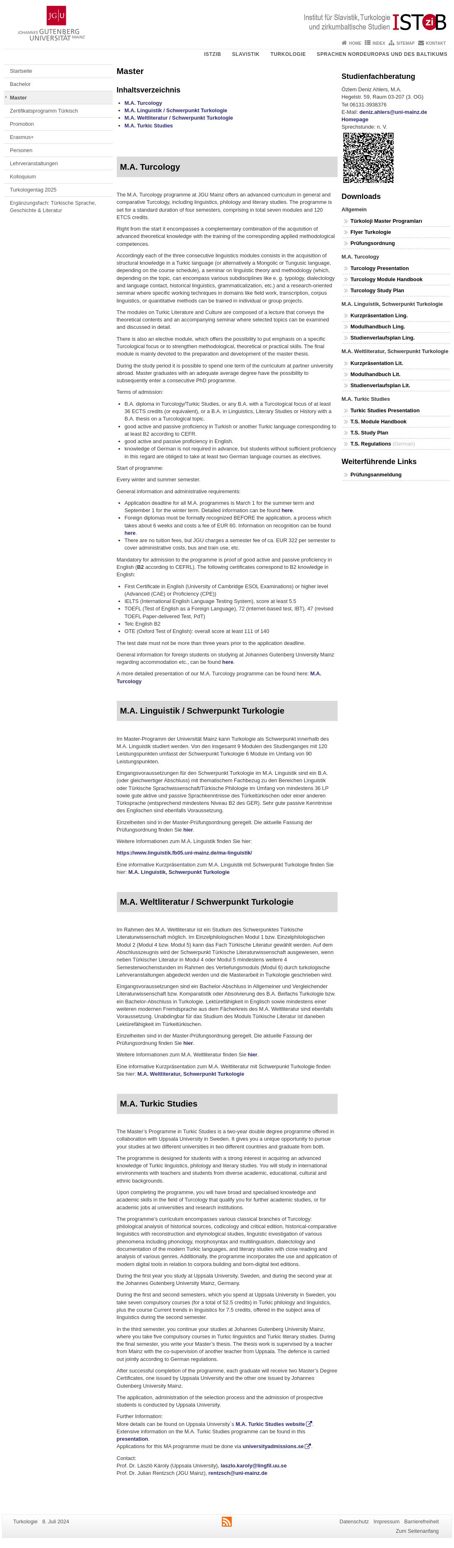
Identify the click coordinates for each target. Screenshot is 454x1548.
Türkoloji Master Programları (386, 221)
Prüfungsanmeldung (375, 474)
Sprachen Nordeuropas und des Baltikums (382, 54)
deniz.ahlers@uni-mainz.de (393, 112)
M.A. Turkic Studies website (270, 1424)
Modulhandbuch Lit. (375, 374)
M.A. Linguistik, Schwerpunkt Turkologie (178, 872)
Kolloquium (23, 176)
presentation (132, 1439)
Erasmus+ (22, 137)
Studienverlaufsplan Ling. (382, 338)
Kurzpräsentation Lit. (376, 363)
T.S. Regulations (370, 444)
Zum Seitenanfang (417, 1531)
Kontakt (436, 43)
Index (379, 43)
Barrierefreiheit (421, 1521)
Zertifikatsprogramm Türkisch (44, 111)
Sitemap (405, 43)
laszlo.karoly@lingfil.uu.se (254, 1466)
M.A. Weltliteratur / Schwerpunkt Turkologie (179, 118)
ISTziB (212, 54)
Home (355, 43)
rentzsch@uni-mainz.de (237, 1473)
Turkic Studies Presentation (384, 410)
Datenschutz (354, 1521)
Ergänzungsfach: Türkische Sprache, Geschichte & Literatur (53, 206)
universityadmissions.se (273, 1446)
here (287, 510)
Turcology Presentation (379, 268)
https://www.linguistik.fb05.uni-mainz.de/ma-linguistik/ (184, 853)
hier (188, 830)
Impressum (386, 1521)
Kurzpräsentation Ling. (379, 315)
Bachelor (20, 84)
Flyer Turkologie (370, 232)
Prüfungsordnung (372, 243)
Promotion (22, 124)
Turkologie (288, 54)
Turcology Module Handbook (386, 279)
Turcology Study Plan (377, 290)
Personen (21, 150)
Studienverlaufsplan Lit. (380, 385)
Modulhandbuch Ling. (377, 326)
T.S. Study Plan (369, 433)
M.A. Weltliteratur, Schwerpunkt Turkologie (190, 1074)
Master (18, 98)
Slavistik (245, 54)
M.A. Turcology (143, 103)
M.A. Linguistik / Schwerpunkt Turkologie (176, 110)
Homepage (355, 119)
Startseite (21, 71)
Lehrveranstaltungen (34, 163)
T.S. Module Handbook (379, 421)
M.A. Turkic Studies (149, 125)
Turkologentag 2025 (33, 190)
